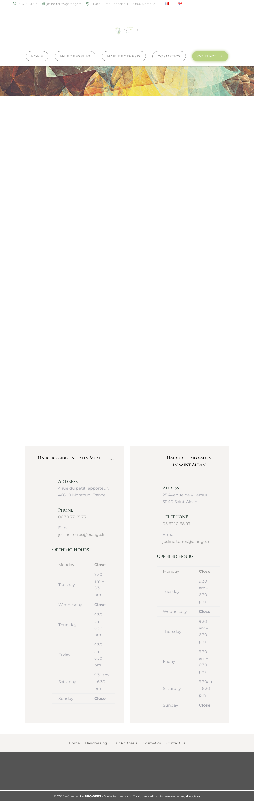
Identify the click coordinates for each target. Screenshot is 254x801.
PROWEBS (93, 795)
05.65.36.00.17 (27, 4)
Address (68, 481)
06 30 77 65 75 (72, 516)
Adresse (172, 487)
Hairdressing (96, 742)
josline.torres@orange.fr (63, 4)
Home (74, 742)
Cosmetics (152, 742)
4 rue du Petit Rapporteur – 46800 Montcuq (122, 4)
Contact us (175, 742)
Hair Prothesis (125, 742)
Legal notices (190, 795)
